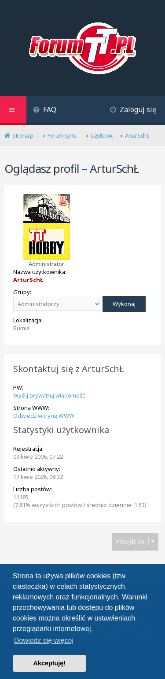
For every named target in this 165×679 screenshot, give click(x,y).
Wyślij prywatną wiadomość (49, 395)
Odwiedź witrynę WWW (43, 416)
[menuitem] (44, 110)
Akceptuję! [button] (49, 663)
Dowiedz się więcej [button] (43, 640)
